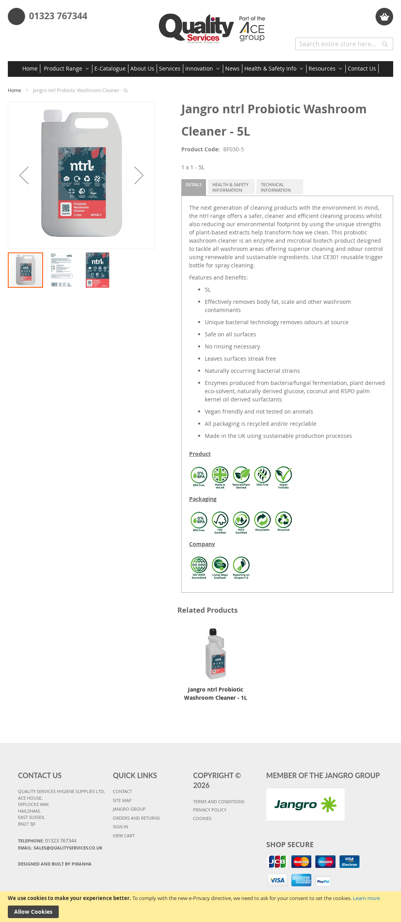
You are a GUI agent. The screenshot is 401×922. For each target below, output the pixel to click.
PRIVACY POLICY (209, 810)
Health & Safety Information (230, 187)
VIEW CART (124, 836)
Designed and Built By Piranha (55, 864)
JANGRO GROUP (129, 809)
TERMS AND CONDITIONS (218, 801)
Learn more (366, 898)
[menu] (200, 69)
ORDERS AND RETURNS (136, 818)
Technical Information (276, 187)
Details (194, 184)
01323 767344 (58, 15)
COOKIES (202, 818)
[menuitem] (31, 68)
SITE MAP (122, 800)
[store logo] (214, 25)
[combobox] (344, 44)
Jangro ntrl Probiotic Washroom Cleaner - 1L (215, 693)
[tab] (193, 187)
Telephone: (47, 840)
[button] (24, 175)
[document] (200, 906)
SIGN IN (120, 826)
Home (14, 90)
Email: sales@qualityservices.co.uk (60, 848)
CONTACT (122, 791)
